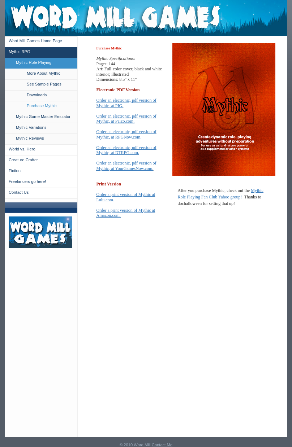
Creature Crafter (23, 160)
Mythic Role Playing (33, 62)
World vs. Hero (22, 149)
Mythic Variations (31, 127)
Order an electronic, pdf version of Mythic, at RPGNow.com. (126, 134)
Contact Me (162, 445)
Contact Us (19, 192)
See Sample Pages (44, 84)
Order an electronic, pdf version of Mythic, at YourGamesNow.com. (126, 166)
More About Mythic (43, 73)
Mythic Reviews (30, 138)
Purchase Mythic (42, 106)
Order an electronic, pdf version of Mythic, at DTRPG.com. (126, 150)
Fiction (15, 170)
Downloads (37, 95)
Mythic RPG (19, 51)
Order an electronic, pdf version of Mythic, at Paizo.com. (126, 119)
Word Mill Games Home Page (35, 41)
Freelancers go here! (27, 181)
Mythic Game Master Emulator (43, 116)
